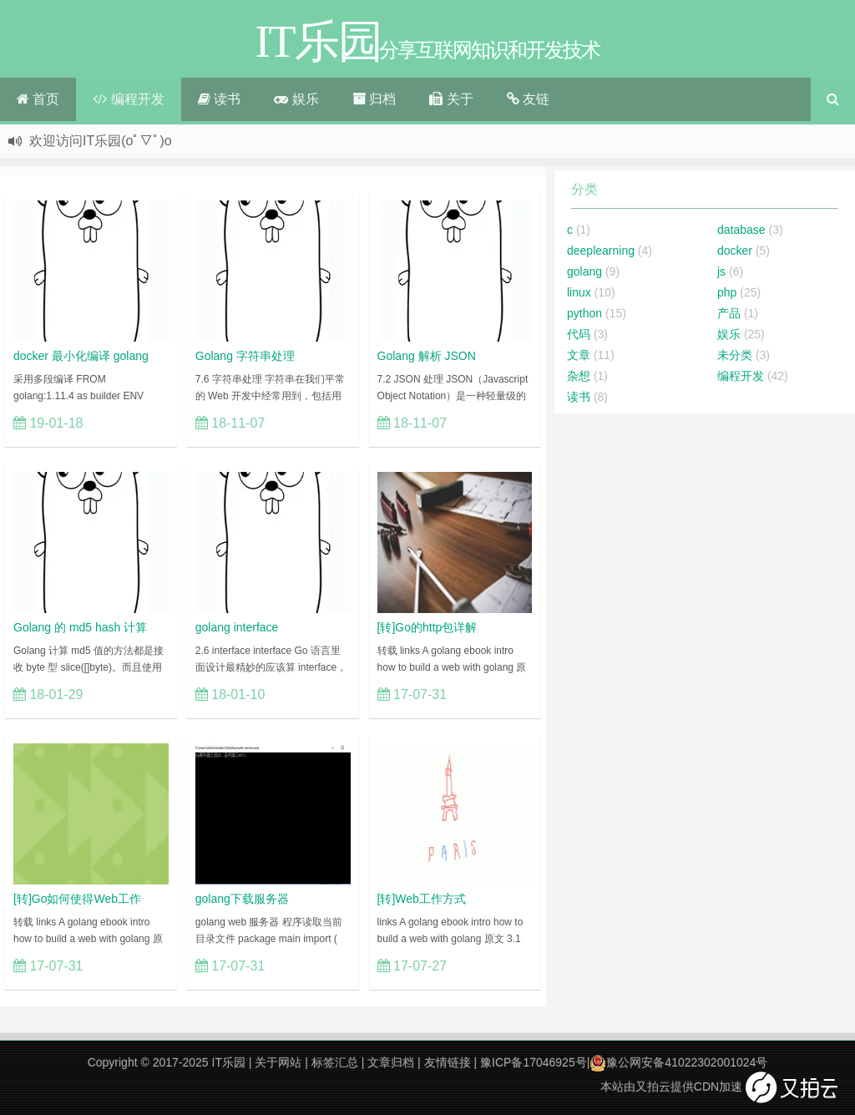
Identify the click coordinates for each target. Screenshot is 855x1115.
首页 (38, 99)
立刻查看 (133, 422)
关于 (451, 99)
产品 (729, 313)
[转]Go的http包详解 (427, 627)
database (741, 229)
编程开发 (128, 99)
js (721, 271)
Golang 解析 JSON (426, 355)
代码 (578, 334)
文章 (578, 355)
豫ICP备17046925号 (533, 1062)
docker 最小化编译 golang (81, 355)
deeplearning (601, 250)
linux (579, 292)
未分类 (734, 355)
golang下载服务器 (242, 898)
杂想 (578, 376)
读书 (219, 99)
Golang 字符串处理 (245, 355)
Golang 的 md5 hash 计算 (80, 627)
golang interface (237, 627)
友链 (528, 99)
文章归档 (390, 1062)
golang (584, 271)
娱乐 (296, 99)
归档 (374, 99)
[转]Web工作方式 (421, 898)
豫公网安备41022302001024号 (678, 1062)
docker (734, 250)
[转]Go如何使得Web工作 (77, 898)
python (584, 313)
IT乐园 (228, 1062)
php (726, 292)
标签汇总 (334, 1062)
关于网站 (278, 1062)
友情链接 (447, 1062)
